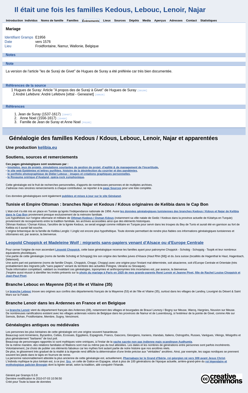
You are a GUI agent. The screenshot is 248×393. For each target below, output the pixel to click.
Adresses (175, 20)
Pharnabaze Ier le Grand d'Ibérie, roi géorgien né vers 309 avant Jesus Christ (174, 358)
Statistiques (208, 20)
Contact (191, 20)
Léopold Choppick (67, 249)
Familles (72, 20)
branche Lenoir (20, 310)
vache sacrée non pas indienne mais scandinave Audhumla (152, 341)
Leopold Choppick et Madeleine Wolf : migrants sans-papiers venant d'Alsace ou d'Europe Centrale (104, 242)
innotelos (13, 167)
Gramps (26, 375)
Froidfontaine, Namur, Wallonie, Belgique (67, 46)
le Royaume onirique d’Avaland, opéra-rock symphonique (45, 177)
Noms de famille (52, 20)
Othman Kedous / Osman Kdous (92, 217)
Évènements (90, 21)
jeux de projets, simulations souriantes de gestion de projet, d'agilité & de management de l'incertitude (89, 167)
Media (146, 20)
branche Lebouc (20, 291)
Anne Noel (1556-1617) (43, 118)
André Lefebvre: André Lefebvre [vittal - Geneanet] (60, 94)
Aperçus (160, 20)
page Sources (112, 188)
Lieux (107, 20)
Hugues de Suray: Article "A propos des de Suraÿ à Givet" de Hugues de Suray (80, 90)
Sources (120, 20)
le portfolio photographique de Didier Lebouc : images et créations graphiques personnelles (68, 173)
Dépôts (134, 20)
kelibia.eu (47, 147)
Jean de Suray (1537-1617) (45, 114)
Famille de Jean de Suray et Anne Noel (55, 122)
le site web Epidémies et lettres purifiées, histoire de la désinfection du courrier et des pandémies (72, 170)
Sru (68, 361)
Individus (31, 20)
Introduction (14, 20)
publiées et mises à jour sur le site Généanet (91, 196)
